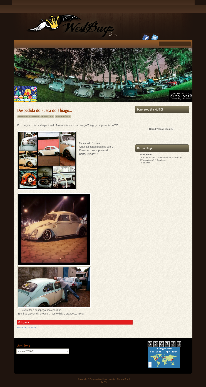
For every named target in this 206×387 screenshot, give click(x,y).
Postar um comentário (27, 327)
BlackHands (146, 154)
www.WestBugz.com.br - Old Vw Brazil (111, 379)
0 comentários (63, 117)
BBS (142, 157)
